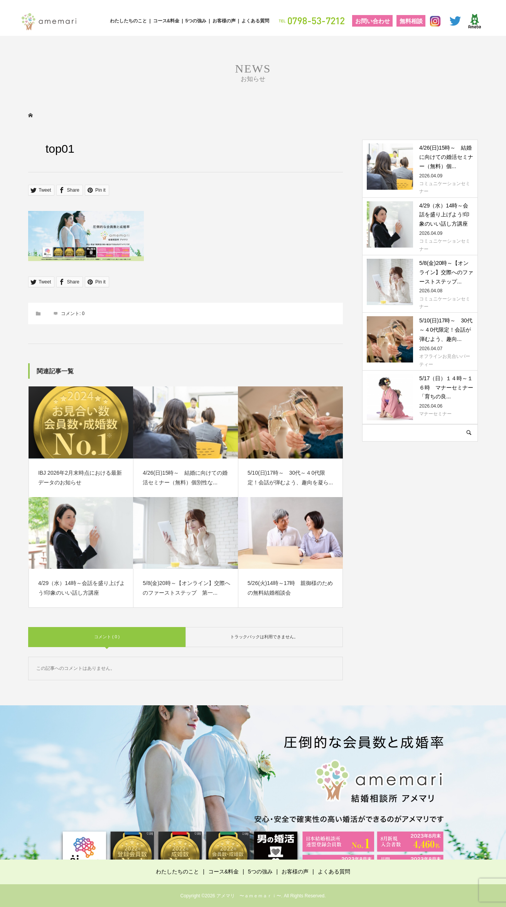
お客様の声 (224, 21)
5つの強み (196, 21)
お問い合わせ (372, 21)
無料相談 (411, 21)
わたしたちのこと (128, 21)
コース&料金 (166, 21)
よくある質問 (255, 21)
